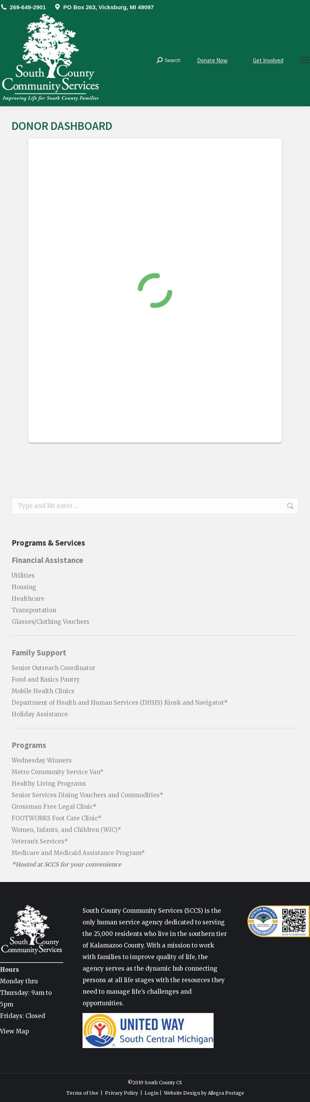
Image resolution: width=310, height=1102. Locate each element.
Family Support (39, 652)
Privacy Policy (121, 1093)
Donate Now (212, 60)
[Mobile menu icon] (305, 60)
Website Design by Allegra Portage (204, 1093)
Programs (29, 745)
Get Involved (268, 60)
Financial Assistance (47, 560)
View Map (14, 1031)
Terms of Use (82, 1093)
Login (151, 1093)
